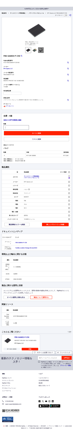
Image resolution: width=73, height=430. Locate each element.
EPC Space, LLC (8, 68)
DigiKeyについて (7, 378)
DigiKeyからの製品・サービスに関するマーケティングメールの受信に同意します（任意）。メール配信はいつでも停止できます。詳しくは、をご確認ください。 (56, 364)
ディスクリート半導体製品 (17, 13)
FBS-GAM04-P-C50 (21, 242)
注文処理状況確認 (44, 380)
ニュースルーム (6, 390)
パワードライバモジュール (36, 13)
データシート (8, 106)
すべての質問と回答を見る (16, 297)
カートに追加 (36, 133)
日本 (5, 426)
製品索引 (4, 13)
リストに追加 (36, 139)
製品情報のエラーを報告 (17, 224)
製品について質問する (41, 297)
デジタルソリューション (9, 388)
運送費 (40, 383)
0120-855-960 (7, 401)
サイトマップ (6, 385)
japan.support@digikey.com (11, 404)
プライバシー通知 (65, 365)
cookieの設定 (68, 426)
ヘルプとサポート (44, 378)
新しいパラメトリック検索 (55, 224)
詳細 (30, 349)
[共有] (70, 15)
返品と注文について (44, 385)
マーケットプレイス (8, 380)
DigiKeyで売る (6, 383)
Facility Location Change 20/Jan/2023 (26, 248)
